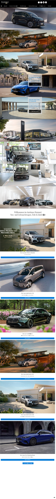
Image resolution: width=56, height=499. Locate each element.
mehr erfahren (27, 257)
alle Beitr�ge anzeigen (28, 463)
